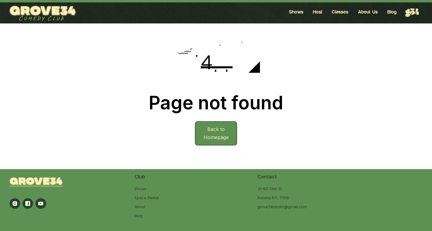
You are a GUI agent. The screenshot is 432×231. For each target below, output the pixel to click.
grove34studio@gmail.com (282, 207)
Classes (340, 12)
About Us (368, 12)
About (139, 207)
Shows (296, 12)
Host (317, 12)
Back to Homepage (216, 133)
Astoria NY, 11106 (273, 198)
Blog (392, 12)
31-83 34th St (269, 189)
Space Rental (146, 198)
